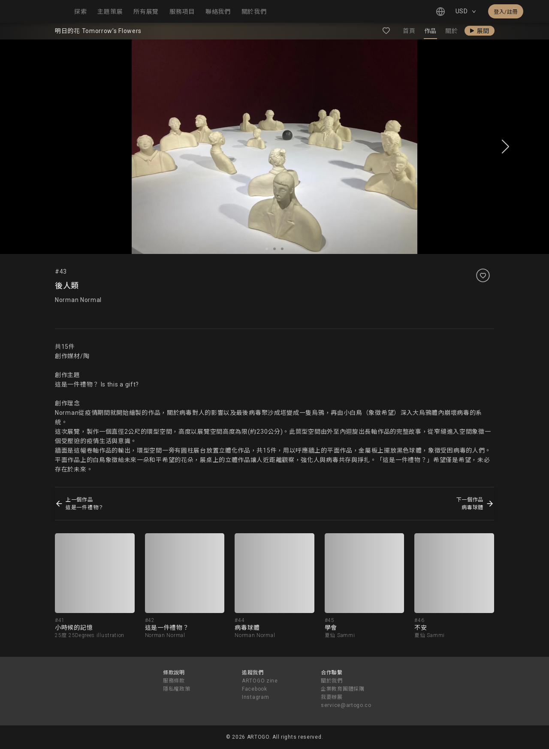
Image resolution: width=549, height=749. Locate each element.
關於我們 (332, 681)
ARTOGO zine (260, 681)
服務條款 (174, 681)
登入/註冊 (506, 12)
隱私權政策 (176, 689)
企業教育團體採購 (343, 689)
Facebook (254, 689)
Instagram (255, 697)
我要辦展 (332, 697)
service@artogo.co (346, 705)
